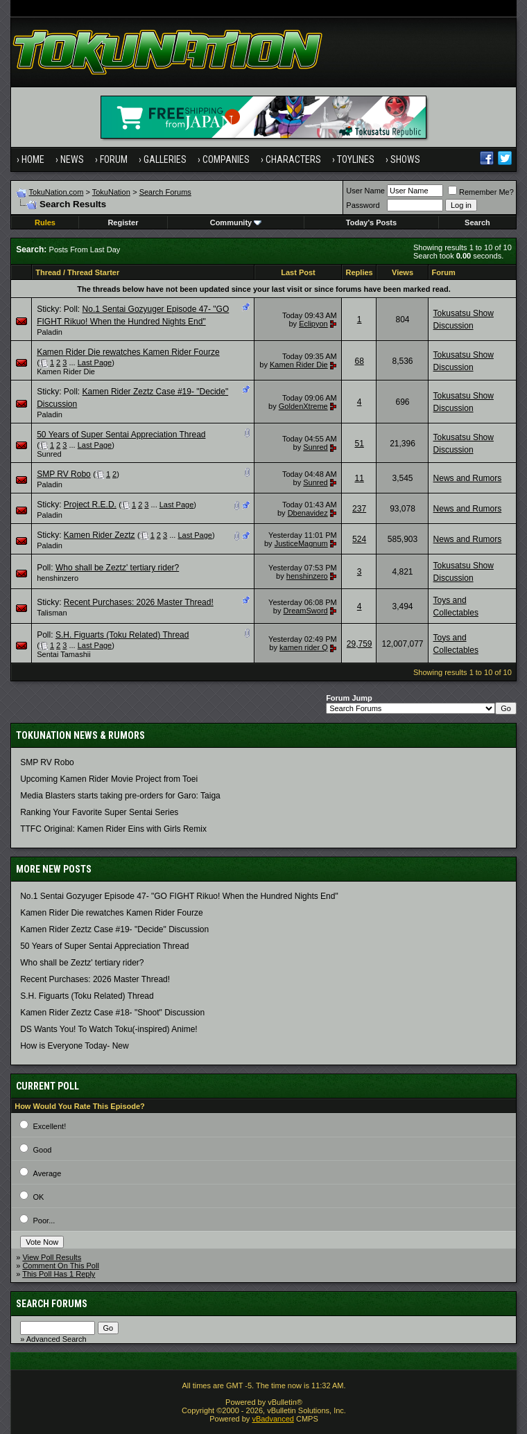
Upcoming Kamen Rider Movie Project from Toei (109, 779)
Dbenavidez (308, 513)
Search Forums (165, 192)
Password (362, 205)
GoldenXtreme (303, 406)
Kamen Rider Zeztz (99, 535)
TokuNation (111, 192)
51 (358, 443)
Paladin (49, 332)
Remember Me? (481, 192)
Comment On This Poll (60, 1265)
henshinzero (57, 578)
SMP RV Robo (64, 474)
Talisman (52, 613)
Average (47, 1173)
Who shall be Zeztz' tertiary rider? (117, 567)
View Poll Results (51, 1257)
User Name (365, 190)
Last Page (95, 362)
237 (359, 509)
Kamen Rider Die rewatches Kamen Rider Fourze (128, 352)
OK (38, 1197)
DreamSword (306, 610)
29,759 (359, 644)
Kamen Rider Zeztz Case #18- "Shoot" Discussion (112, 1012)
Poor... (44, 1220)
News (72, 159)
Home (32, 159)
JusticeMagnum (301, 543)
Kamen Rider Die (66, 371)
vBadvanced (273, 1419)
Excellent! (50, 1126)
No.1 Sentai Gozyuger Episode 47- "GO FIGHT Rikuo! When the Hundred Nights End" (179, 896)
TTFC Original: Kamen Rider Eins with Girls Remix (113, 829)
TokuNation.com (56, 192)
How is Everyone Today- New (74, 1046)
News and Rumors (467, 478)
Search (477, 222)
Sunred (49, 454)
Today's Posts (371, 222)
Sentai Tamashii (63, 654)
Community (236, 222)
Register (122, 222)
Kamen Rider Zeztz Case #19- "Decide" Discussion (114, 929)
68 (358, 361)
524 (359, 539)
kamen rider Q (303, 647)
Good (42, 1150)
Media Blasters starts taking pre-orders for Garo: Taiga (120, 796)
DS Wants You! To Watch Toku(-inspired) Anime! (108, 1029)
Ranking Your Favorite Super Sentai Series (99, 812)
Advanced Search (56, 1339)
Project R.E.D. (90, 504)
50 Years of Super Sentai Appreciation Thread (121, 434)
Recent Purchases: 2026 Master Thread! (139, 602)
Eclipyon (313, 324)
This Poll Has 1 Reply (58, 1274)
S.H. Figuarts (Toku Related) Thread (122, 635)
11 (358, 478)
